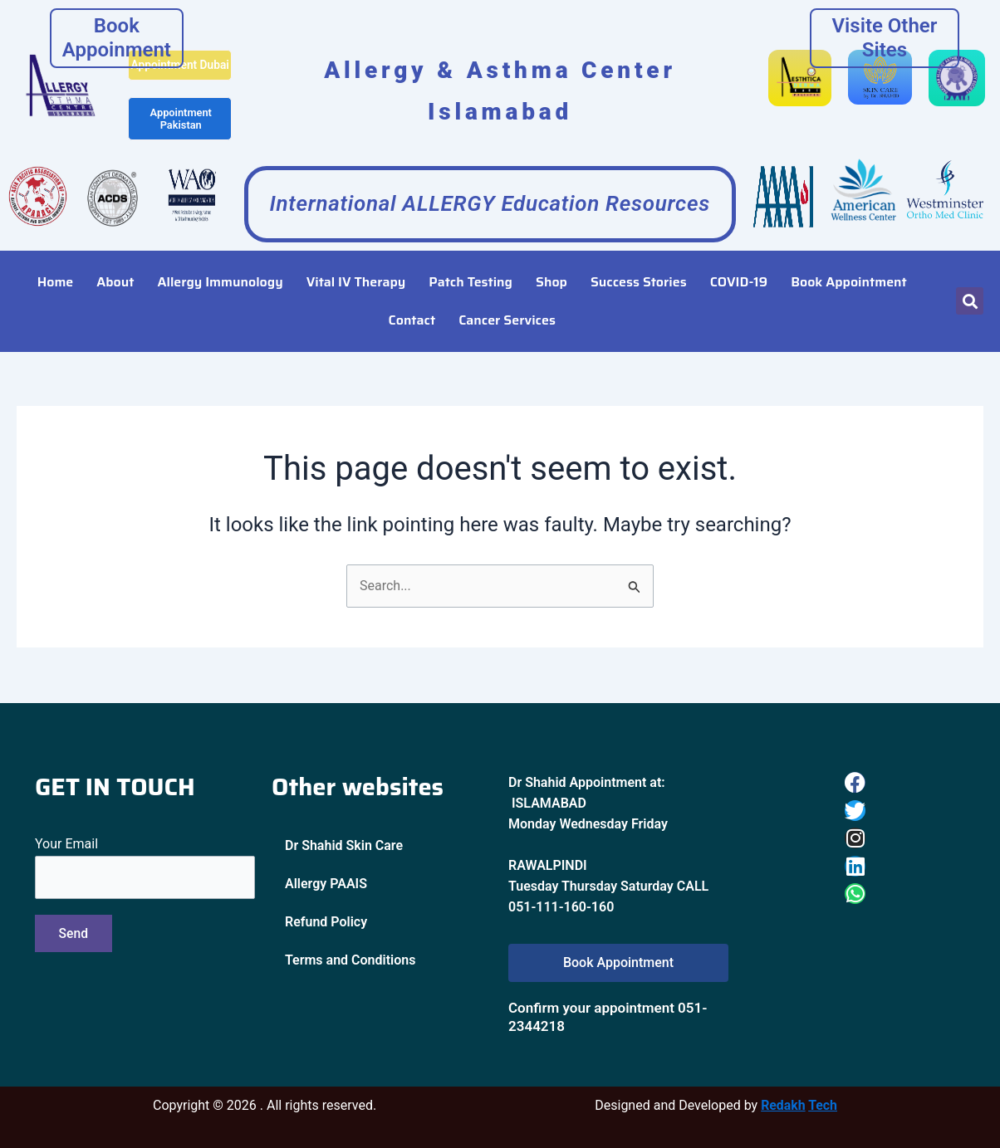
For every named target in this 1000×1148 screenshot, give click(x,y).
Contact (412, 306)
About (115, 268)
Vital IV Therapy (356, 268)
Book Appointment (849, 268)
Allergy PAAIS (326, 884)
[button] (969, 288)
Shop (551, 268)
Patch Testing (470, 268)
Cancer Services (507, 306)
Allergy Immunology (220, 268)
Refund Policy (326, 923)
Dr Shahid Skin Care (344, 846)
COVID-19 (738, 268)
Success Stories (639, 268)
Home (55, 268)
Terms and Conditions (350, 961)
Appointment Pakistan (181, 131)
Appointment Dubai (179, 71)
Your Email (145, 868)
